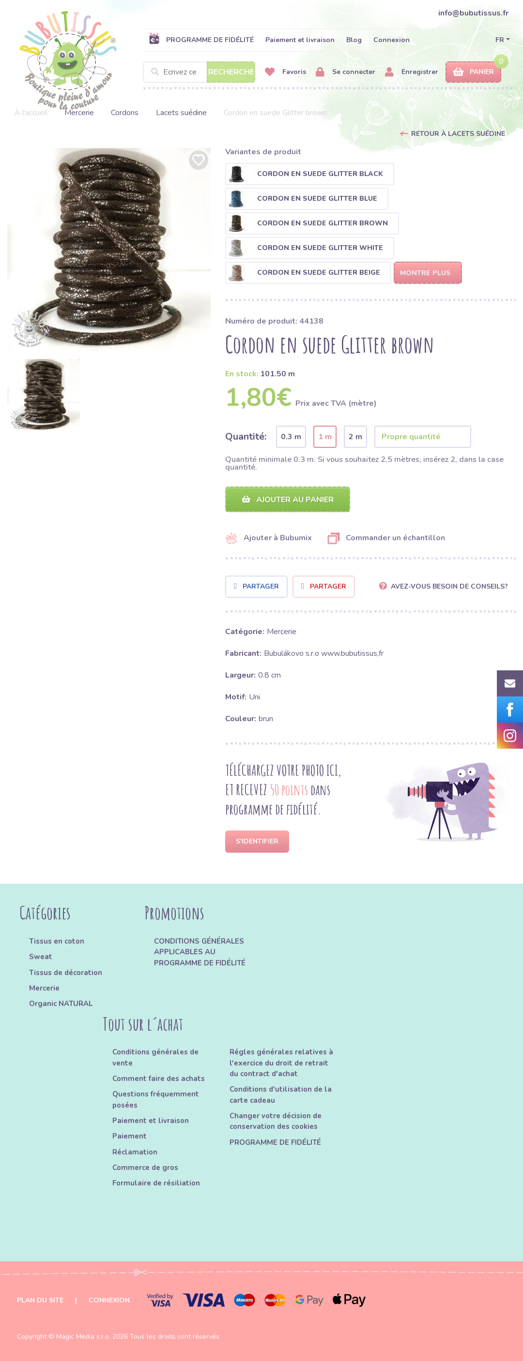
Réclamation (134, 1152)
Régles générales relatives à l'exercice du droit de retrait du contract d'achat (281, 1063)
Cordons (124, 112)
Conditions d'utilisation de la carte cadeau (281, 1095)
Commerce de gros (145, 1167)
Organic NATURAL (60, 1003)
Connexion (391, 39)
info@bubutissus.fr (473, 13)
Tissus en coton (56, 941)
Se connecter (345, 72)
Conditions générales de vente (155, 1058)
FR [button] (499, 39)
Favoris (285, 72)
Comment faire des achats (158, 1078)
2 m (355, 436)
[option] (109, 249)
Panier (473, 72)
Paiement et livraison (300, 39)
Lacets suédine (181, 112)
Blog (354, 39)
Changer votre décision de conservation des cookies (276, 1121)
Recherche (231, 72)
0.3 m (291, 436)
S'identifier (257, 841)
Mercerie (79, 112)
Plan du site (40, 1300)
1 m (325, 436)
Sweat (40, 957)
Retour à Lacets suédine (458, 133)
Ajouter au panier (288, 499)
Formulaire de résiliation (156, 1183)
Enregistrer (411, 72)
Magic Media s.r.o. (83, 1336)
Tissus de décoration (65, 972)
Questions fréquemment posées (155, 1100)
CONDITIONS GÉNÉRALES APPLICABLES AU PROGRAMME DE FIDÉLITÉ (200, 952)
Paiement (129, 1136)
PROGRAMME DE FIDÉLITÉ (201, 39)
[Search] (199, 72)
